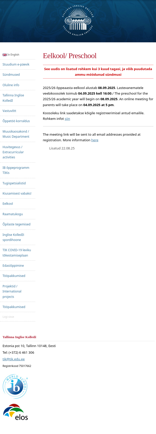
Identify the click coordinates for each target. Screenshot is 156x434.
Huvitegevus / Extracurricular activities (13, 152)
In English (11, 54)
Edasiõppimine (13, 265)
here (94, 140)
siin (67, 118)
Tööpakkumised (14, 276)
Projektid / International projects (12, 291)
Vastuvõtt (9, 111)
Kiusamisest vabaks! (17, 193)
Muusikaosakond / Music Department (16, 134)
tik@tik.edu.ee (14, 359)
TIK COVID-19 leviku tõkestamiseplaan (17, 252)
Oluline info (11, 85)
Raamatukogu (13, 214)
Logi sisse (8, 316)
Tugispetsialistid (14, 183)
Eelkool (8, 203)
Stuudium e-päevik (16, 64)
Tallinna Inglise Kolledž (13, 98)
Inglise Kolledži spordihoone (13, 237)
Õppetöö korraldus (16, 121)
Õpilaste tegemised (16, 224)
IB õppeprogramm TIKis (16, 170)
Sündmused (11, 74)
